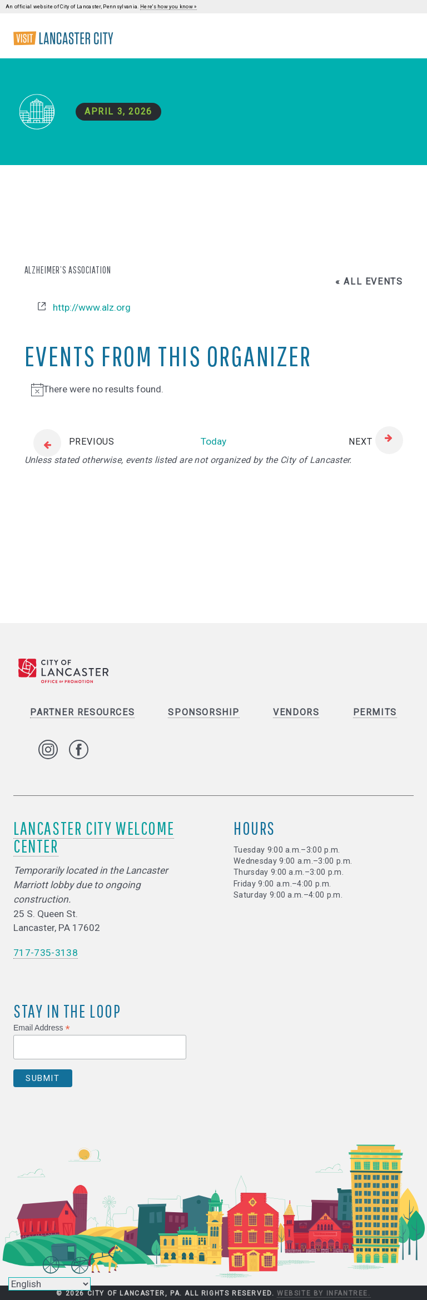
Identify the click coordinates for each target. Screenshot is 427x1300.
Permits (375, 712)
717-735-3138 (45, 952)
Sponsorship (204, 712)
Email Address (41, 1028)
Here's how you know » (168, 6)
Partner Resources (82, 712)
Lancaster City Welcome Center (93, 837)
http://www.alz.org (92, 307)
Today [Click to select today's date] (213, 441)
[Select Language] (49, 1284)
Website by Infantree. (324, 1293)
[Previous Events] (69, 442)
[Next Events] (376, 442)
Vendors (296, 712)
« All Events (369, 281)
